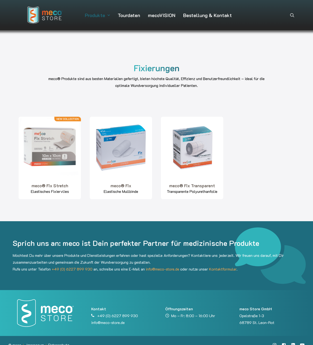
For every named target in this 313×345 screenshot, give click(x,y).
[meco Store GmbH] (36, 10)
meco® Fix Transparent (192, 176)
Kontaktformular (222, 260)
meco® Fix (121, 176)
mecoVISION (160, 11)
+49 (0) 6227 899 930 (72, 260)
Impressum (35, 336)
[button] (292, 10)
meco (16, 336)
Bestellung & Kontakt (205, 11)
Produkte (95, 11)
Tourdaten (127, 11)
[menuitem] (96, 10)
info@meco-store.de (162, 260)
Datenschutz (58, 336)
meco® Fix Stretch (50, 176)
